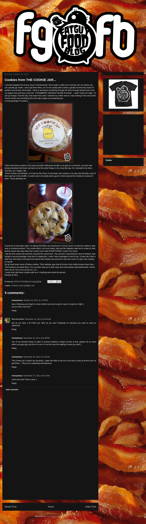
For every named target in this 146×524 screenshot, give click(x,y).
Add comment (12, 389)
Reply (14, 310)
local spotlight (24, 285)
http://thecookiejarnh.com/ (26, 270)
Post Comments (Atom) (56, 516)
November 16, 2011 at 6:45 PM (37, 338)
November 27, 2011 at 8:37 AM (36, 376)
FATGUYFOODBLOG (23, 281)
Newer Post (10, 506)
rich (32, 285)
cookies (14, 285)
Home (51, 506)
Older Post (90, 506)
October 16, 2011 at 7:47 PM (36, 300)
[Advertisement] (50, 479)
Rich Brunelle (18, 319)
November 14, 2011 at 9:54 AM (38, 319)
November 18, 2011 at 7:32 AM (36, 357)
